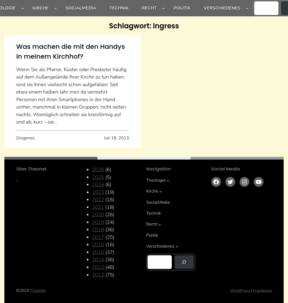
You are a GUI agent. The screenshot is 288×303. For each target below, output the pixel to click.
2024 (98, 184)
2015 (98, 252)
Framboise (262, 290)
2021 (98, 207)
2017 (98, 237)
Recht (149, 8)
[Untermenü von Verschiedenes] (247, 8)
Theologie (156, 180)
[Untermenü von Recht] (163, 8)
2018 (98, 229)
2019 (98, 222)
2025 (98, 177)
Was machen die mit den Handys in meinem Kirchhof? (70, 51)
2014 (98, 259)
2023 (98, 192)
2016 (98, 244)
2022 (98, 199)
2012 (98, 274)
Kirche (41, 8)
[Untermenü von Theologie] (22, 8)
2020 (98, 214)
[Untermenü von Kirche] (55, 8)
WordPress (240, 290)
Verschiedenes (222, 8)
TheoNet (38, 290)
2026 (98, 169)
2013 (98, 267)
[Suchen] (184, 262)
